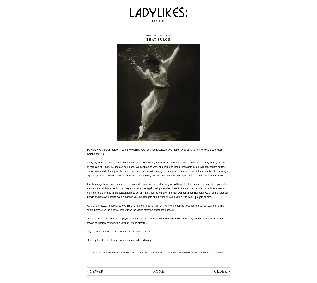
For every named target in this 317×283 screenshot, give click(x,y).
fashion (125, 253)
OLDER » (222, 271)
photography (139, 253)
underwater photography (183, 253)
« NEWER (95, 271)
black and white (108, 253)
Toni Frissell (157, 253)
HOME (158, 271)
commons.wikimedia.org (138, 240)
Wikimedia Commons (212, 253)
